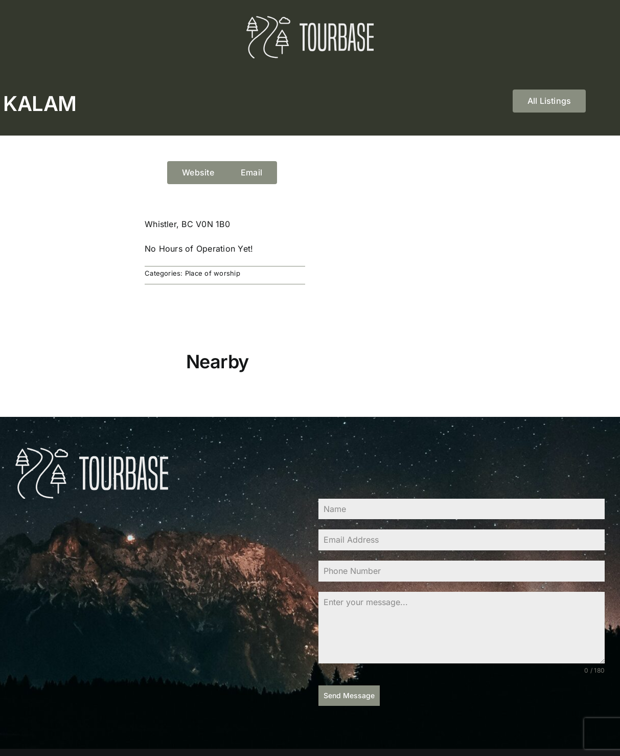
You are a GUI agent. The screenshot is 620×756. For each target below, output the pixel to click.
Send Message (349, 695)
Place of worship (212, 273)
